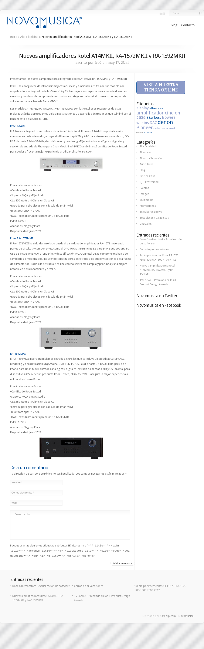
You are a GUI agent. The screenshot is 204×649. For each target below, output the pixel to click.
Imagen (144, 193)
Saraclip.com (168, 621)
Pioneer (144, 127)
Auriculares (146, 164)
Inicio (13, 37)
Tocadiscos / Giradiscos (154, 217)
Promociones (148, 205)
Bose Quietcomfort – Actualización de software (41, 591)
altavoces (156, 108)
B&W (149, 118)
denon (165, 122)
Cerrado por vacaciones (154, 249)
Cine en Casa (147, 176)
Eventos (144, 188)
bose (157, 118)
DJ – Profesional (149, 182)
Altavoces (145, 152)
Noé (98, 62)
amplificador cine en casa (158, 115)
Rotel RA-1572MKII (21, 238)
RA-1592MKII (18, 353)
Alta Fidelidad (29, 37)
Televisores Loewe (151, 211)
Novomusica (186, 621)
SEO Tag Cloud (148, 132)
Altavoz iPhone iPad (151, 158)
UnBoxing (146, 223)
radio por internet (164, 128)
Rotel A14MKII (19, 126)
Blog (174, 25)
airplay (142, 108)
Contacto (188, 25)
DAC (153, 122)
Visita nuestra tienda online (161, 87)
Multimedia (146, 199)
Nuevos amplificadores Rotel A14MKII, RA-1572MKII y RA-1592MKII (157, 270)
